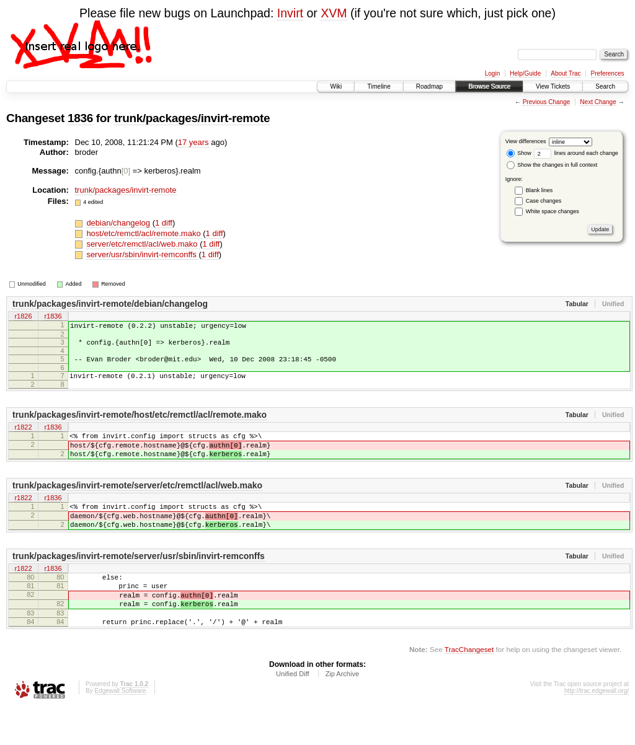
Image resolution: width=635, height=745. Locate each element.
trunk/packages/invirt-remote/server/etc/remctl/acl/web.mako (137, 502)
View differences (525, 141)
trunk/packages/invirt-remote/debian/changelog (110, 304)
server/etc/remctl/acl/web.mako (143, 244)
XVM (334, 13)
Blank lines (539, 190)
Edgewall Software (120, 728)
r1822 (23, 437)
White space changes (552, 211)
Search (605, 86)
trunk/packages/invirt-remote (192, 118)
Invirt (290, 13)
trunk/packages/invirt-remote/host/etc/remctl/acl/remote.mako (139, 424)
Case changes (544, 201)
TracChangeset (469, 686)
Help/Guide (525, 73)
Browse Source (489, 86)
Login (492, 73)
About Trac (565, 73)
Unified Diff (292, 711)
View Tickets (553, 86)
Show (519, 153)
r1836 (52, 316)
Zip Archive (342, 711)
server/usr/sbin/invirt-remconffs (142, 254)
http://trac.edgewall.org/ (596, 728)
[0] (126, 170)
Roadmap (429, 86)
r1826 (23, 316)
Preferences (607, 73)
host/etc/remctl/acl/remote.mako (144, 233)
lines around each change (576, 153)
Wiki (336, 86)
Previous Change (547, 102)
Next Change (598, 102)
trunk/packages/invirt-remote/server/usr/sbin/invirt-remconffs (138, 580)
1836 (80, 118)
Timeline (378, 86)
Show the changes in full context (552, 165)
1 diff (163, 222)
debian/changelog (119, 222)
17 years (193, 142)
